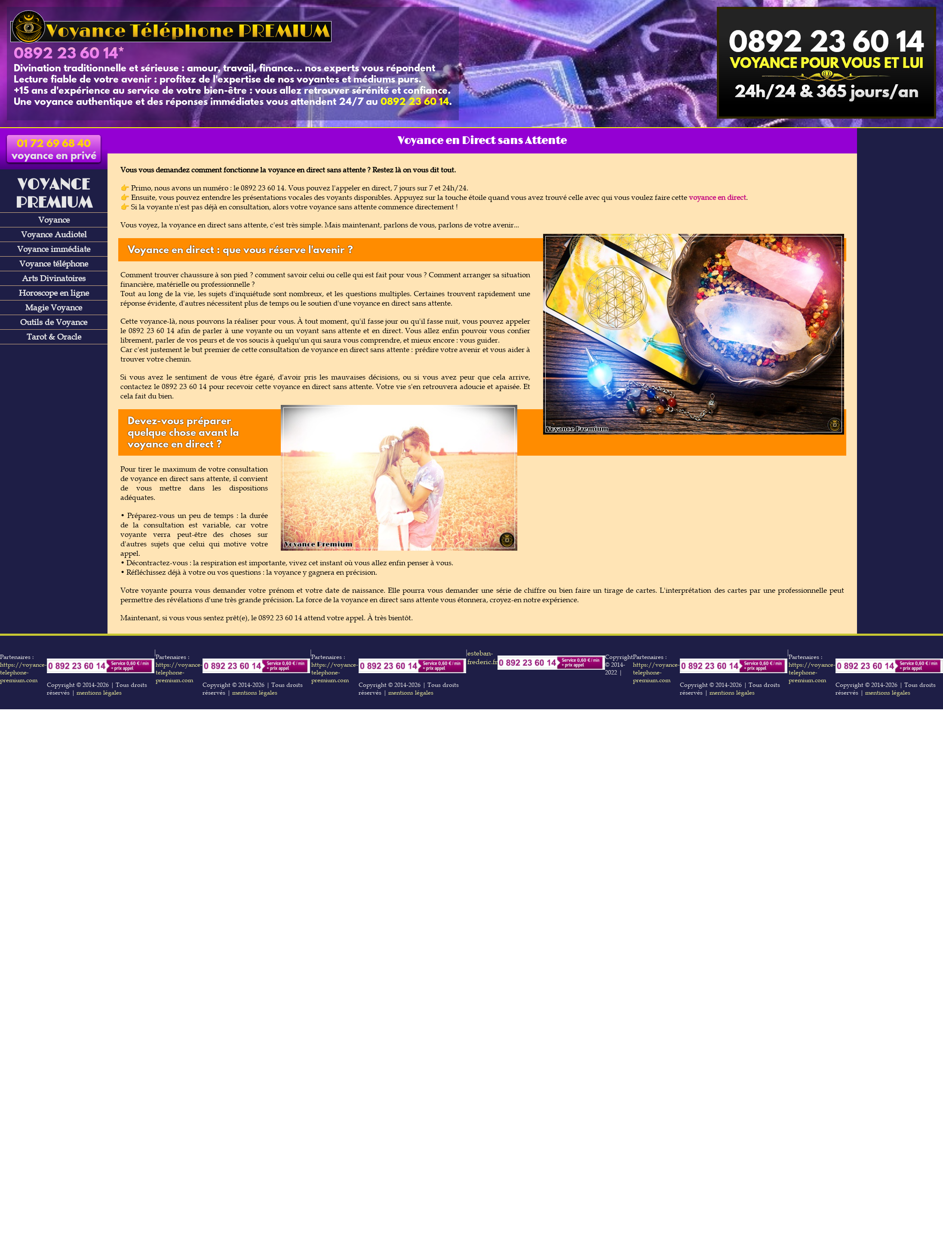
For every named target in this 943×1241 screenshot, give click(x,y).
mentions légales (99, 692)
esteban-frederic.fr (482, 657)
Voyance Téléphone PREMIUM (171, 32)
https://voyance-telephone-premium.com (23, 672)
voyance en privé (54, 150)
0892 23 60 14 (66, 54)
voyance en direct (717, 197)
